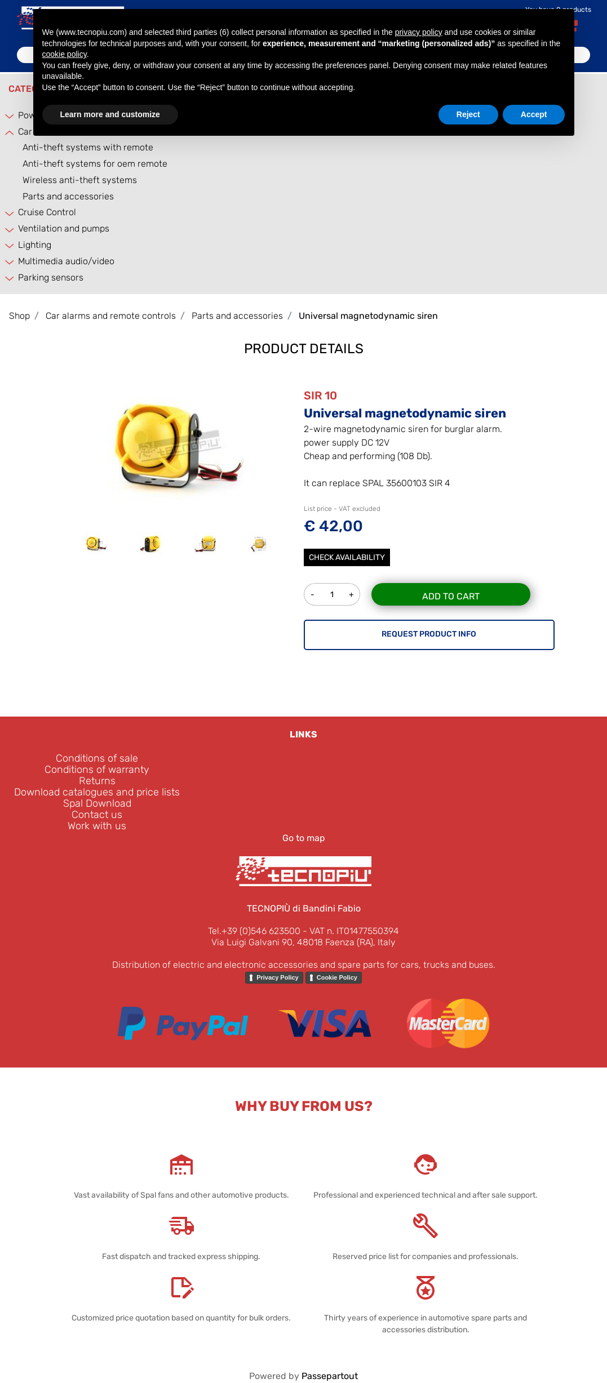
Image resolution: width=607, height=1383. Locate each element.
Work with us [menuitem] (97, 825)
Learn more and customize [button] (110, 114)
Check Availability (347, 557)
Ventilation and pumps (63, 228)
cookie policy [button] (64, 54)
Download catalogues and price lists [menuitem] (97, 792)
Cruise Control (47, 212)
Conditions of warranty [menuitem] (97, 769)
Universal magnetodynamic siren (368, 315)
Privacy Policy (277, 977)
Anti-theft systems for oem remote (95, 163)
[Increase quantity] (351, 594)
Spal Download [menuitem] (97, 803)
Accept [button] (534, 114)
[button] (178, 445)
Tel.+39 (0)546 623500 (254, 931)
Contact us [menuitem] (97, 814)
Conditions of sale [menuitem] (97, 758)
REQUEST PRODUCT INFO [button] (429, 634)
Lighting (34, 244)
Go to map (303, 838)
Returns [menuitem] (97, 780)
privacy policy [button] (418, 32)
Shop (19, 315)
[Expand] (10, 115)
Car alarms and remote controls (111, 315)
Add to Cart (451, 596)
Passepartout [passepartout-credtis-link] (330, 1376)
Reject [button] (468, 114)
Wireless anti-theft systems (80, 180)
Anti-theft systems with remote (88, 147)
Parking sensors (50, 277)
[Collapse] (10, 132)
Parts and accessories (68, 196)
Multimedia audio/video (66, 261)
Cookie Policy (337, 977)
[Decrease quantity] (312, 594)
